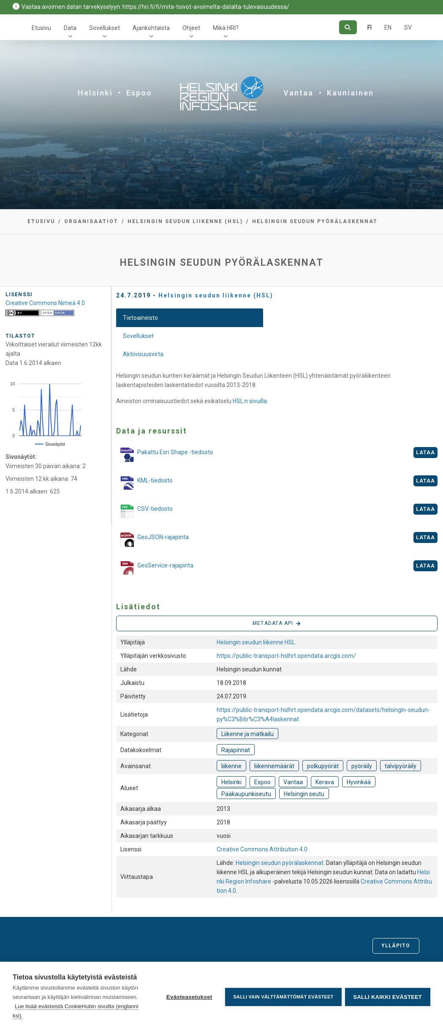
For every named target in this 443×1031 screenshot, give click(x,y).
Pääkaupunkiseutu (246, 794)
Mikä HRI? (226, 28)
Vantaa (298, 92)
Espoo (139, 92)
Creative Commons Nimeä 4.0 (45, 303)
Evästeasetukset (188, 996)
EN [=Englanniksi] (387, 27)
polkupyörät (323, 766)
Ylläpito (395, 946)
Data (70, 28)
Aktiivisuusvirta (143, 354)
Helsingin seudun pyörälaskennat (315, 221)
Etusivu (41, 28)
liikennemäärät (274, 766)
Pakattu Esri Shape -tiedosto (164, 454)
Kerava (324, 782)
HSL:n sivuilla (250, 401)
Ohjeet (191, 28)
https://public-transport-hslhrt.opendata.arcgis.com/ (286, 655)
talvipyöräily (400, 766)
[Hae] (347, 27)
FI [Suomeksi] (369, 27)
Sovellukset (104, 28)
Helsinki (95, 92)
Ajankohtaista (151, 28)
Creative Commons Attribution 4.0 (262, 849)
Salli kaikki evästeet (387, 996)
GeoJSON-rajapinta (152, 539)
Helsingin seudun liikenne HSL (256, 642)
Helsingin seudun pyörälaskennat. (281, 862)
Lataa (425, 452)
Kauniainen (350, 92)
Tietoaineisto (140, 317)
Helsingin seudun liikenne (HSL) (185, 221)
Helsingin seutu (304, 794)
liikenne (231, 766)
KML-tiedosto (144, 484)
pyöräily (361, 766)
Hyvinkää (359, 782)
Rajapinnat (235, 750)
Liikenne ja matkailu (247, 734)
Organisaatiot (91, 221)
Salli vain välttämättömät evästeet (282, 996)
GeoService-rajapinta (154, 569)
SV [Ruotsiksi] (408, 27)
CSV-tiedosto (144, 512)
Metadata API (277, 623)
